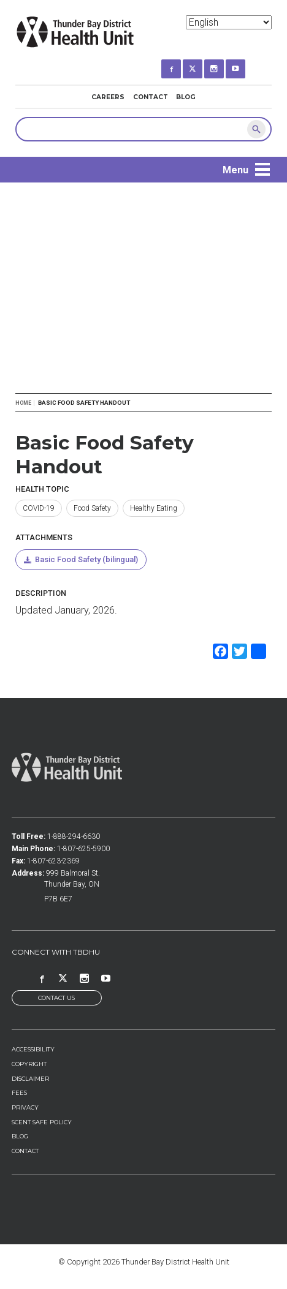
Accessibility (33, 1049)
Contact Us (56, 997)
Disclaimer (30, 1078)
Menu (235, 170)
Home (23, 403)
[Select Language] (229, 22)
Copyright (29, 1064)
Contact (150, 97)
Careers (107, 97)
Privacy (25, 1107)
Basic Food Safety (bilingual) (86, 559)
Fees (19, 1092)
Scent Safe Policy (42, 1122)
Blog (186, 97)
